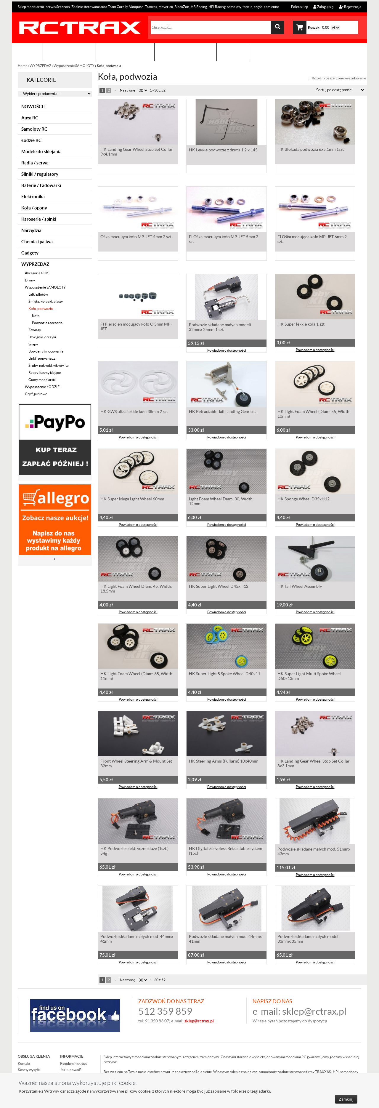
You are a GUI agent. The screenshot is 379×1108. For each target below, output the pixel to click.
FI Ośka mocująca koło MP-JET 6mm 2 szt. (312, 240)
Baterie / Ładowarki (41, 185)
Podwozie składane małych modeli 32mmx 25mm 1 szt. (220, 327)
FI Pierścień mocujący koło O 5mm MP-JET (136, 327)
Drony (30, 280)
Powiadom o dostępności (226, 351)
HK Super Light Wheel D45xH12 (218, 587)
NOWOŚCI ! (33, 106)
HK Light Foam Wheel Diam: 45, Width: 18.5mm (136, 590)
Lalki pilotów (38, 294)
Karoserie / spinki (38, 219)
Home (23, 66)
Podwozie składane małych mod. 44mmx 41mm (136, 939)
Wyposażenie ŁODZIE (42, 387)
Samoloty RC (34, 129)
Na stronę (127, 90)
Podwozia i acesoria (47, 323)
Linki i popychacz (41, 358)
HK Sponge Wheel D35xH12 (303, 500)
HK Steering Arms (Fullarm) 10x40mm (223, 762)
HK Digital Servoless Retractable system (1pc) (225, 852)
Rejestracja (350, 7)
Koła (35, 316)
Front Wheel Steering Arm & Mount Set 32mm (136, 764)
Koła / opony (34, 207)
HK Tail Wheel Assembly (299, 587)
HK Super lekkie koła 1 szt (301, 325)
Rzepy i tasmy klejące (44, 372)
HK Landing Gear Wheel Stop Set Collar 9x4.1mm (136, 153)
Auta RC (29, 117)
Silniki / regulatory (39, 174)
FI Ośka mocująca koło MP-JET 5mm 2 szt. (223, 240)
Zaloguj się (323, 7)
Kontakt (233, 52)
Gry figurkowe (36, 394)
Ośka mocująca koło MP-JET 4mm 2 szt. (136, 238)
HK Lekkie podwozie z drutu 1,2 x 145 (223, 150)
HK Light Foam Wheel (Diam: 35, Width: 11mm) (137, 677)
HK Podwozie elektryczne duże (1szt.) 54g (134, 852)
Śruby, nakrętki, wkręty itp (48, 365)
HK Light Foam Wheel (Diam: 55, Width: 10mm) (314, 415)
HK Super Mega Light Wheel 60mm (132, 500)
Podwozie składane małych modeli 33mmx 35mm (308, 939)
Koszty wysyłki (29, 1070)
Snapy (33, 344)
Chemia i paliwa (37, 241)
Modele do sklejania (41, 151)
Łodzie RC (31, 140)
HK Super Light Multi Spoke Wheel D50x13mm (309, 677)
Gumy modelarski (42, 380)
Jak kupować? (70, 1070)
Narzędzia (31, 230)
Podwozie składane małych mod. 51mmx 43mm (313, 852)
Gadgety (29, 252)
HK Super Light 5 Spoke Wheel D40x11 (224, 675)
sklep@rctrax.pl (314, 1011)
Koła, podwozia (40, 308)
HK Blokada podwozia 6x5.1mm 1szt (310, 150)
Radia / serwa (35, 162)
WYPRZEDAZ (40, 66)
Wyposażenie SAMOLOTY (74, 66)
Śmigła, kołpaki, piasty (45, 301)
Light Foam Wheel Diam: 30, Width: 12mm (221, 502)
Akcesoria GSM (37, 273)
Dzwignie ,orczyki (42, 337)
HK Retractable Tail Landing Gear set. (223, 412)
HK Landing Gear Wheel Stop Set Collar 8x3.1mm (313, 764)
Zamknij (346, 1099)
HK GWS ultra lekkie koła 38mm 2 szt (134, 412)
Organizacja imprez (125, 52)
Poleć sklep (299, 7)
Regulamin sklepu (73, 1063)
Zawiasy (34, 330)
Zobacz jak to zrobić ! (185, 52)
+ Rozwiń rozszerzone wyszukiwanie (337, 78)
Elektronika (33, 196)
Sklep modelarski (69, 52)
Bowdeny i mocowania (45, 351)
